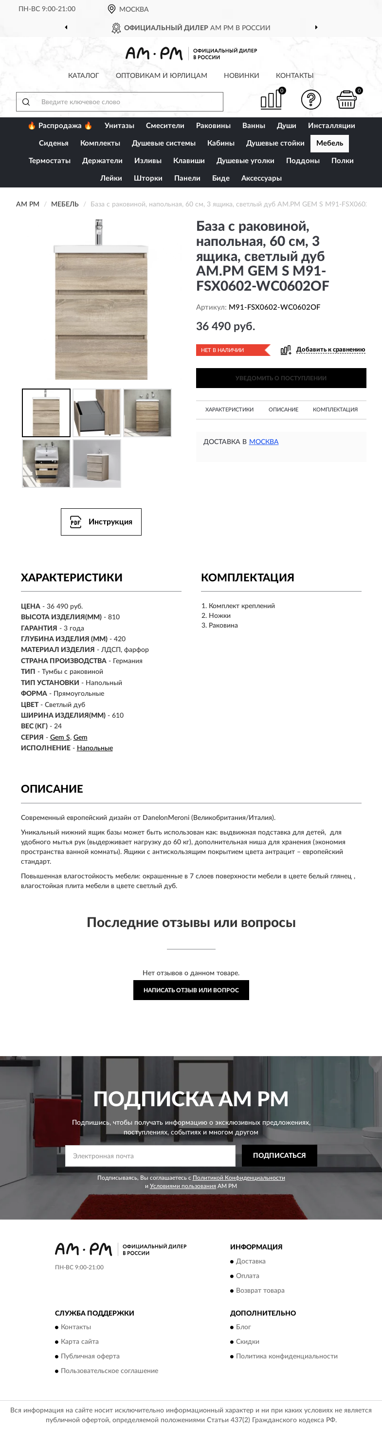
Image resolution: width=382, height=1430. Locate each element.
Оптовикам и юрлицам (161, 76)
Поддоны (303, 161)
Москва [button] (264, 442)
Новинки (241, 76)
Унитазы (119, 126)
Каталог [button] (83, 76)
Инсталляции (331, 126)
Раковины (213, 126)
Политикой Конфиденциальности (239, 1178)
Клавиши (189, 161)
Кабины (221, 143)
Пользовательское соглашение (109, 1371)
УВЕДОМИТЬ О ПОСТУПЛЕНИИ (281, 378)
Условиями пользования (183, 1186)
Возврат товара (260, 1290)
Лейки (111, 178)
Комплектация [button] (335, 409)
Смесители (165, 126)
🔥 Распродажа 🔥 (60, 126)
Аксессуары (261, 178)
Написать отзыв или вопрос (191, 990)
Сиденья (54, 143)
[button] (311, 100)
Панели (187, 178)
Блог (243, 1327)
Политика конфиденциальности (287, 1357)
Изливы (148, 161)
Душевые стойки (275, 143)
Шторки (148, 178)
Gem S (60, 737)
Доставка (251, 1261)
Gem (80, 737)
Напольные (95, 748)
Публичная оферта (90, 1357)
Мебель (329, 143)
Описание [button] (283, 409)
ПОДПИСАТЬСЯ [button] (279, 1155)
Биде (221, 178)
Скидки (247, 1342)
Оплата (247, 1276)
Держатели (102, 161)
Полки (342, 161)
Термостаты (50, 161)
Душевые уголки (245, 161)
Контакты (295, 76)
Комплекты (100, 143)
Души (286, 126)
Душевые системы (164, 143)
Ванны (253, 126)
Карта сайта (80, 1342)
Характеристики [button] (229, 409)
